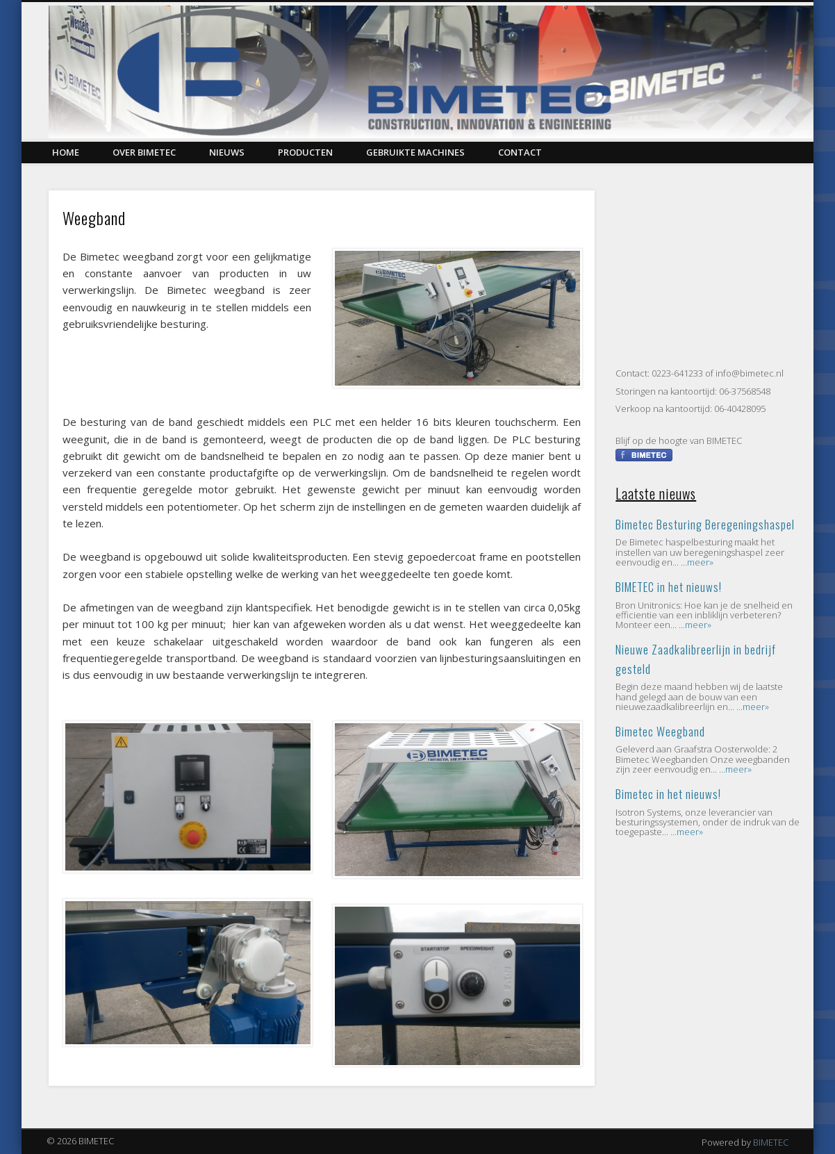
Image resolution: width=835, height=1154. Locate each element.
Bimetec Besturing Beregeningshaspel (705, 524)
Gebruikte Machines (415, 152)
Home (65, 152)
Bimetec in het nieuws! (668, 793)
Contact (520, 152)
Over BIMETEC (144, 152)
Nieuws (227, 152)
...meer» (697, 562)
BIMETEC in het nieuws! (668, 586)
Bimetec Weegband (660, 731)
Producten (305, 152)
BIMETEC (770, 1142)
